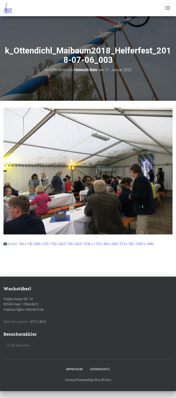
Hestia (69, 380)
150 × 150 (25, 244)
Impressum (74, 369)
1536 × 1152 (92, 244)
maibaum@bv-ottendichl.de (23, 309)
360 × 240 (110, 244)
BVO (43, 322)
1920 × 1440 (145, 244)
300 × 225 (42, 244)
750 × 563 (58, 244)
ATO (33, 322)
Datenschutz (100, 369)
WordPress (102, 380)
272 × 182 (126, 244)
